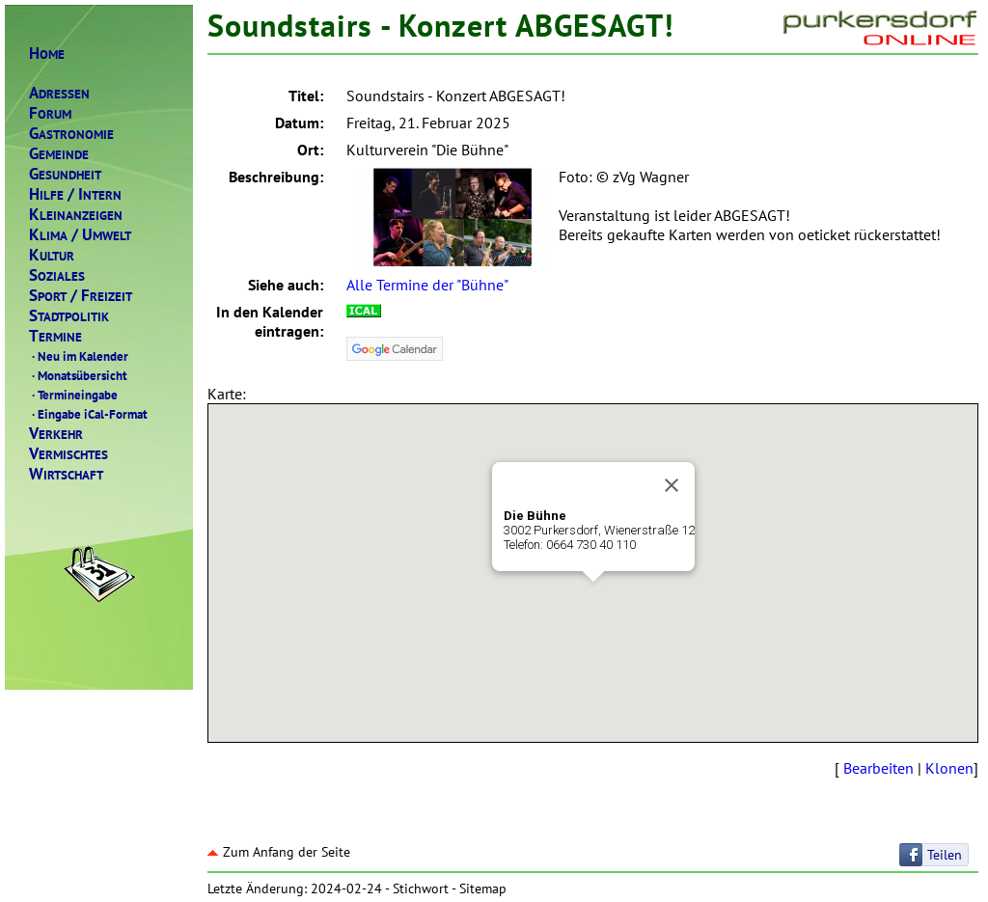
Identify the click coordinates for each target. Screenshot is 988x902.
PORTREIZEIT (80, 296)
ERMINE (55, 336)
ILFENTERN (75, 194)
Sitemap (483, 888)
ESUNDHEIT (65, 174)
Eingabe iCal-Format (88, 414)
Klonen (949, 768)
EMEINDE (59, 154)
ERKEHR (56, 434)
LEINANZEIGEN (76, 215)
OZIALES (57, 275)
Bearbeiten (878, 768)
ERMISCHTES (68, 454)
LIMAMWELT (80, 235)
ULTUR (51, 255)
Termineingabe (73, 394)
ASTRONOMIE (71, 133)
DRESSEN (59, 93)
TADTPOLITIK (69, 316)
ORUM (50, 113)
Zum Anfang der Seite (278, 852)
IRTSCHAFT (66, 474)
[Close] (671, 485)
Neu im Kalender (78, 356)
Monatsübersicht (78, 375)
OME (47, 53)
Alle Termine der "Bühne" (427, 284)
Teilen (944, 854)
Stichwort (421, 888)
